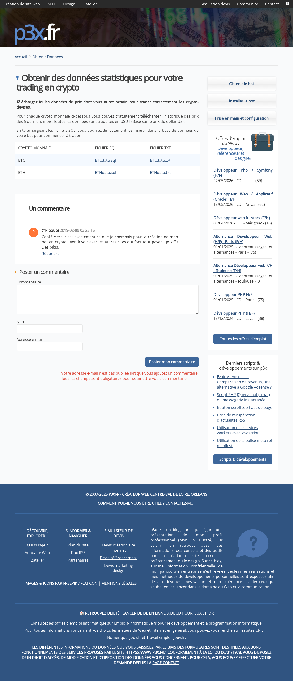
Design (69, 4)
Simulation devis (215, 4)
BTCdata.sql (105, 160)
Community (247, 4)
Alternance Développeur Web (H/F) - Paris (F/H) (242, 239)
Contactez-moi (179, 503)
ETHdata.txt (160, 172)
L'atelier (90, 4)
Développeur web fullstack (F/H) (241, 217)
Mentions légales (119, 583)
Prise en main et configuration (242, 118)
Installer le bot (242, 101)
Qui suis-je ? (37, 545)
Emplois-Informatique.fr (135, 623)
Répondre (50, 253)
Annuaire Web (37, 552)
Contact (272, 4)
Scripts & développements (242, 459)
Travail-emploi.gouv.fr (165, 637)
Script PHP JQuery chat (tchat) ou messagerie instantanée (243, 397)
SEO (51, 4)
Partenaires (78, 560)
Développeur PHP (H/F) (234, 313)
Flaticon (89, 583)
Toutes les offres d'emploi (243, 339)
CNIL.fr (261, 630)
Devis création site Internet (118, 547)
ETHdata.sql (105, 172)
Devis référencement (118, 557)
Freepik (70, 583)
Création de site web (22, 4)
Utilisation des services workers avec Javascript (238, 430)
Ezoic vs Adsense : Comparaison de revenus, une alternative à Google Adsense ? (244, 382)
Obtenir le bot (241, 83)
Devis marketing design (118, 568)
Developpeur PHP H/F (232, 294)
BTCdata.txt (160, 160)
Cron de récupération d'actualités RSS (236, 417)
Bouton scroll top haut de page (244, 407)
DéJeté (113, 613)
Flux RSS (78, 552)
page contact (165, 662)
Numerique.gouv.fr (124, 637)
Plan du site (78, 545)
